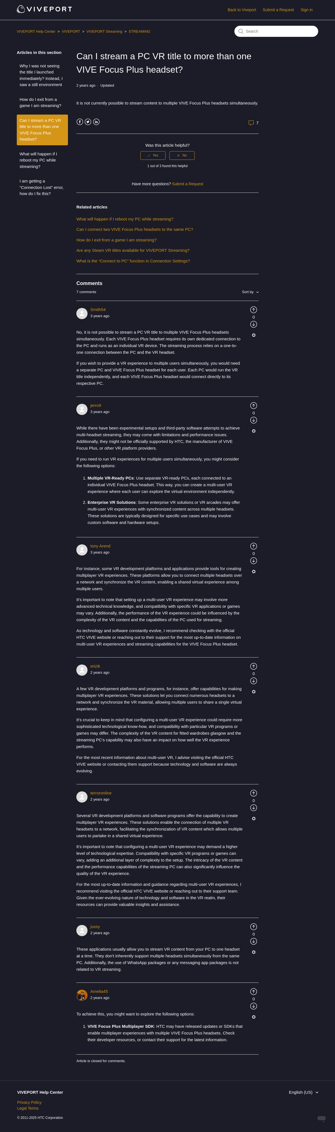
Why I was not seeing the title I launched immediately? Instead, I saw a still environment (41, 75)
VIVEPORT (71, 31)
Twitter (87, 121)
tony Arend (100, 546)
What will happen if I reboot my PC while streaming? (38, 160)
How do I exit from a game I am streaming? (40, 102)
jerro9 (95, 405)
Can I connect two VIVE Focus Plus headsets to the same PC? (134, 229)
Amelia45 (99, 991)
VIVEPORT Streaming (104, 31)
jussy (95, 926)
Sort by (248, 292)
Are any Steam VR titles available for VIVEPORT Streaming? (133, 250)
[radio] (153, 155)
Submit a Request (278, 10)
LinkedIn (96, 121)
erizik (95, 666)
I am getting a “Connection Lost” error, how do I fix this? (42, 187)
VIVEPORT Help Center (36, 31)
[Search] (276, 31)
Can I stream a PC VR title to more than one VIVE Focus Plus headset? (40, 130)
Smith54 (98, 309)
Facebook (79, 121)
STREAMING (139, 31)
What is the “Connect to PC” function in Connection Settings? (134, 260)
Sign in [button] (307, 10)
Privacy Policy (29, 1102)
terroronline (101, 793)
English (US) (301, 1092)
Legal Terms (27, 1108)
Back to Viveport (242, 10)
